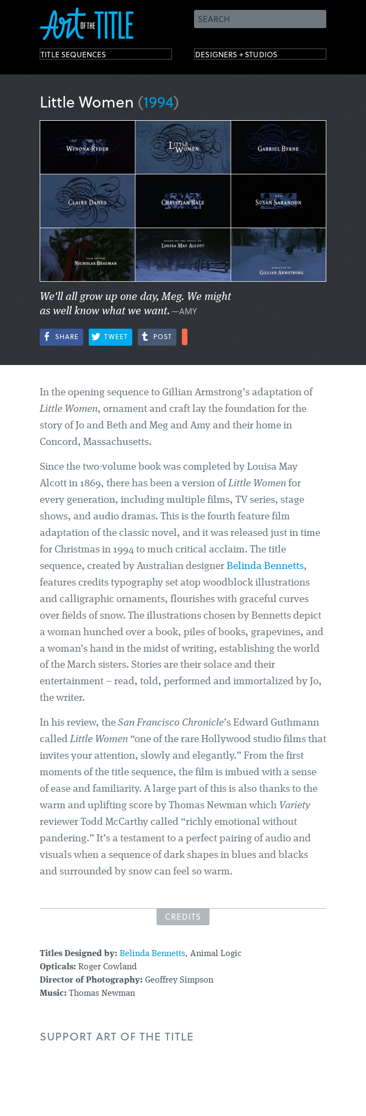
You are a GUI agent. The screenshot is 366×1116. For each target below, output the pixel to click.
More (184, 337)
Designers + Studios (252, 56)
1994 (158, 101)
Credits (183, 916)
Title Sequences (86, 56)
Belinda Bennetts (265, 566)
